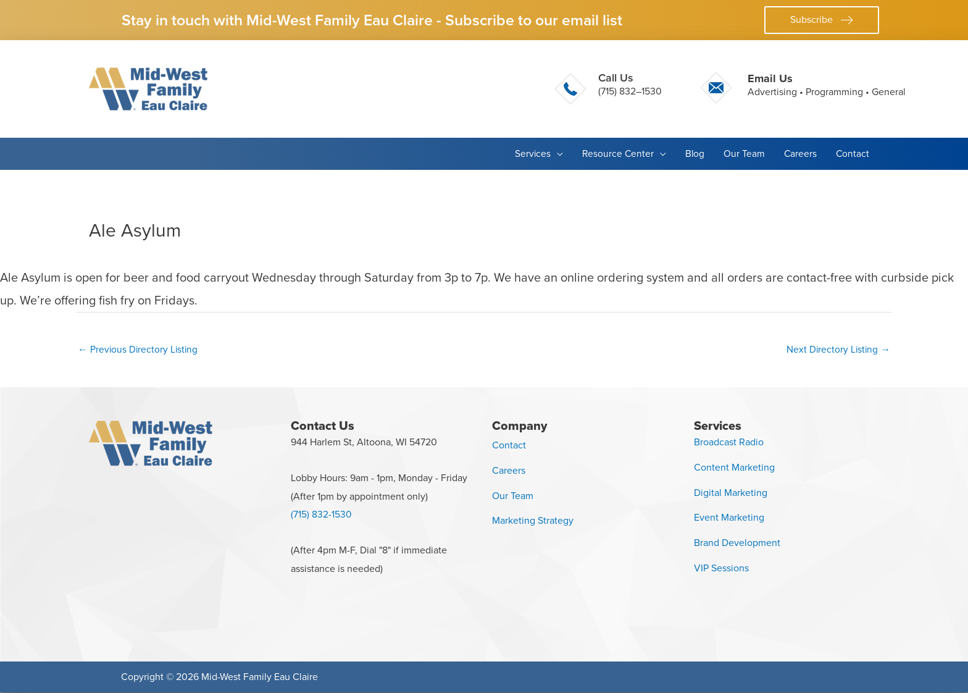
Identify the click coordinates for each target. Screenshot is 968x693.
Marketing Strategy (533, 521)
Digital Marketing (730, 493)
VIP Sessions (721, 568)
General (889, 92)
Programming (834, 92)
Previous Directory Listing (139, 349)
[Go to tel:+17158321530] (608, 89)
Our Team (512, 496)
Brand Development (737, 543)
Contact (509, 446)
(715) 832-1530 (321, 515)
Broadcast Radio (729, 442)
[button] (821, 20)
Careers (508, 471)
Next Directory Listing (837, 349)
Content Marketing (734, 468)
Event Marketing (729, 518)
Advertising (772, 92)
